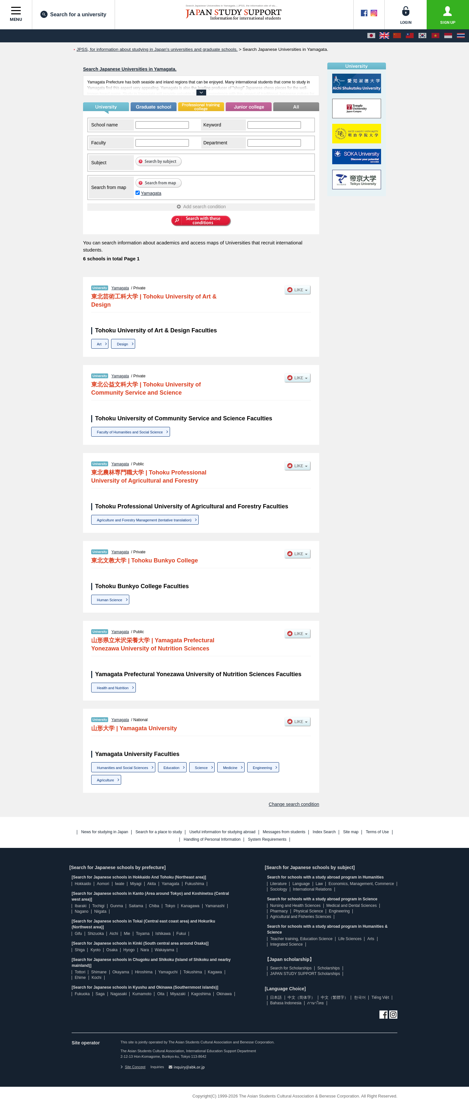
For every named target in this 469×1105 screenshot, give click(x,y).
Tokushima (192, 972)
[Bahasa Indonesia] (448, 35)
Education (171, 768)
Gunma (116, 906)
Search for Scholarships (290, 968)
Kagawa (215, 972)
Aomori (103, 883)
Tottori (80, 972)
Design (122, 344)
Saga (100, 994)
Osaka (112, 950)
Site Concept (133, 1067)
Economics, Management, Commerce (361, 883)
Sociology (278, 889)
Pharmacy (279, 911)
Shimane (99, 972)
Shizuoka (96, 933)
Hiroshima (143, 972)
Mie (127, 933)
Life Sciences (350, 939)
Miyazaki (177, 994)
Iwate (119, 883)
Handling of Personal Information (212, 839)
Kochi (96, 977)
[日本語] (371, 35)
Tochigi (98, 906)
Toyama (142, 933)
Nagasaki (118, 994)
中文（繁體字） (334, 997)
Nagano (81, 911)
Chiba (154, 906)
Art (99, 344)
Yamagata (151, 193)
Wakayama (164, 950)
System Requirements (267, 839)
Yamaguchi (168, 972)
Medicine (230, 768)
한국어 (360, 997)
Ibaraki (80, 906)
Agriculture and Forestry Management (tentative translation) (144, 520)
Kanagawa (190, 906)
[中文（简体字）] (397, 35)
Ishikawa (163, 933)
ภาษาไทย (315, 1003)
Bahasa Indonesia (285, 1003)
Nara (144, 950)
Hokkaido (83, 883)
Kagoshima (201, 994)
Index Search (324, 832)
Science (201, 768)
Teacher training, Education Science (301, 939)
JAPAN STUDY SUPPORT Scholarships (305, 973)
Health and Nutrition (113, 688)
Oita (160, 994)
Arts (370, 939)
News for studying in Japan (104, 832)
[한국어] (422, 35)
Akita (151, 883)
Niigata (100, 911)
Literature (278, 883)
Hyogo (129, 950)
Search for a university (73, 14)
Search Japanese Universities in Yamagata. (130, 69)
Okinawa (224, 994)
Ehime (80, 977)
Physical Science (308, 911)
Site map (350, 832)
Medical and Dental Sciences (351, 905)
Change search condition (294, 804)
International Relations (312, 889)
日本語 (276, 997)
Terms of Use (377, 832)
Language (301, 883)
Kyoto (96, 950)
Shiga (80, 950)
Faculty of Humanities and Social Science (130, 432)
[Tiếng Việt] (435, 35)
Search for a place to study (158, 832)
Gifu (78, 933)
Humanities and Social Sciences (122, 768)
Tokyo (170, 906)
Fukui (181, 933)
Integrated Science (286, 944)
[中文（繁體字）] (410, 35)
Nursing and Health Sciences (295, 905)
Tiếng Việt (380, 997)
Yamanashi (214, 906)
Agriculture (105, 780)
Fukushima (194, 883)
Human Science (109, 600)
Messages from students (284, 832)
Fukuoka (82, 994)
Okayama (120, 972)
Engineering (262, 768)
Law (319, 883)
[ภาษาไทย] (461, 35)
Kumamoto (142, 994)
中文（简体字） (301, 997)
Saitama (136, 906)
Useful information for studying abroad (222, 832)
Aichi (113, 933)
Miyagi (135, 883)
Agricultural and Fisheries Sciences (300, 916)
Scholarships (329, 968)
